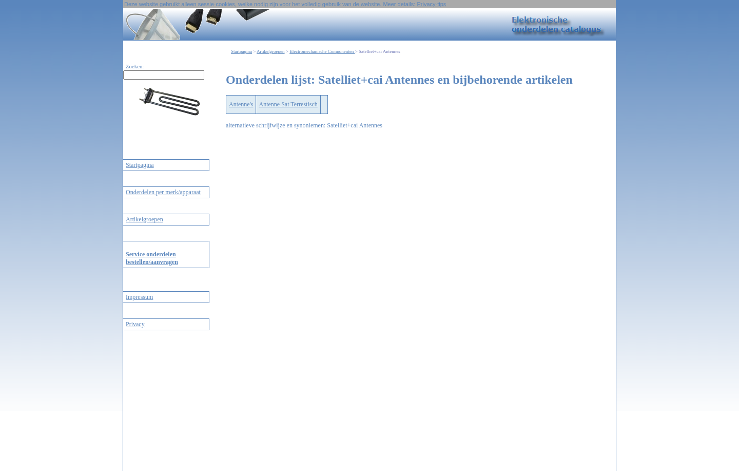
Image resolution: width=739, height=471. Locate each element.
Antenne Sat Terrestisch (288, 104)
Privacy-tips (431, 4)
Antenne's (241, 104)
